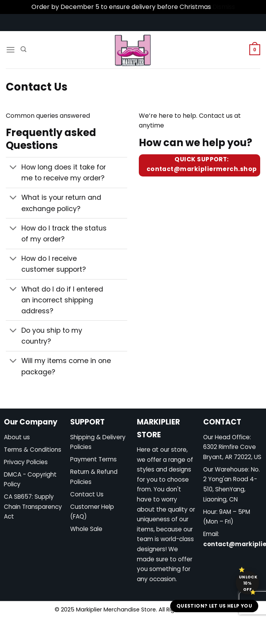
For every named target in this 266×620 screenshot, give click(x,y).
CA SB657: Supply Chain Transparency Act (33, 506)
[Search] (23, 49)
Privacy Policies (26, 462)
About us (17, 437)
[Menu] (10, 49)
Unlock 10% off (248, 583)
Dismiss (223, 6)
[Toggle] (13, 168)
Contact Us (87, 494)
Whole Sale (86, 529)
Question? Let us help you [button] (214, 606)
